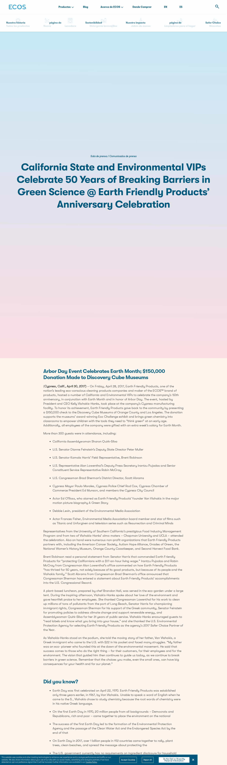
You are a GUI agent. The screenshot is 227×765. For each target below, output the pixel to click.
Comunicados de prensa (122, 156)
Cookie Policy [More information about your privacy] (91, 762)
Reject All (148, 760)
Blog (85, 7)
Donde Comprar (142, 7)
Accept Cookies (128, 760)
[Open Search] (216, 6)
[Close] (193, 759)
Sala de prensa (98, 156)
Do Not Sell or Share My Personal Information (174, 760)
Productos (64, 7)
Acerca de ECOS (110, 7)
